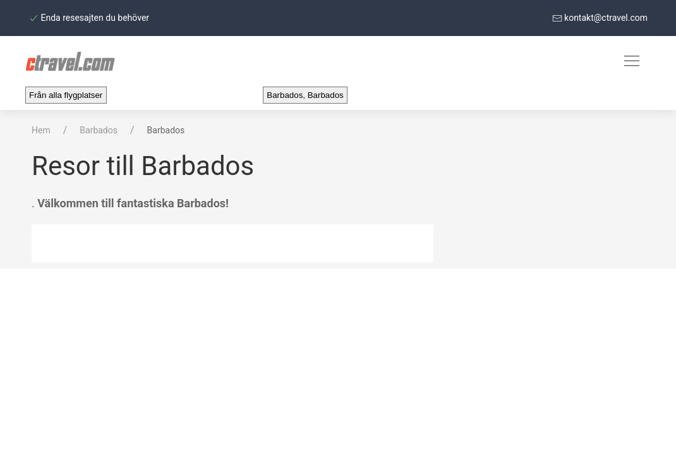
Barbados (99, 130)
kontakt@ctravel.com (600, 18)
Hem (41, 130)
